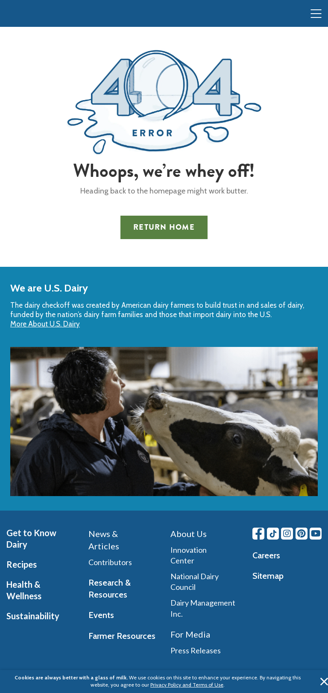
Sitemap (268, 576)
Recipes (21, 564)
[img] (23, 14)
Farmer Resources (121, 636)
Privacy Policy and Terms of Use (186, 684)
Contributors (110, 562)
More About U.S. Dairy (45, 324)
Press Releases (195, 650)
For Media (190, 634)
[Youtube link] (316, 534)
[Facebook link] (258, 534)
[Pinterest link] (302, 534)
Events (101, 615)
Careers (266, 555)
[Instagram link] (287, 534)
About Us (188, 533)
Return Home (164, 227)
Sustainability (32, 616)
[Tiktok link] (273, 534)
